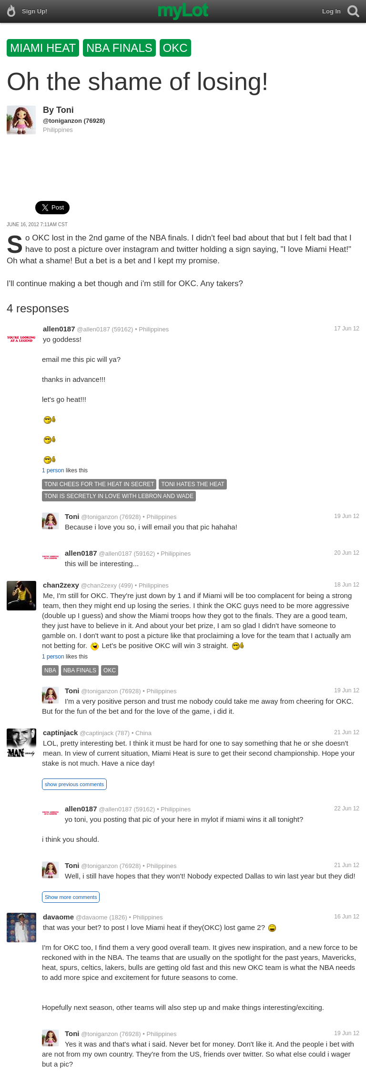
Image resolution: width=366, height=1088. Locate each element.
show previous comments (74, 784)
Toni (65, 110)
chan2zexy (61, 585)
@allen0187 (93, 329)
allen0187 (59, 329)
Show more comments (71, 897)
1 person (53, 470)
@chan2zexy (99, 585)
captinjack (60, 733)
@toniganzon (62, 120)
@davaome (92, 917)
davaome (58, 917)
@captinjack (96, 733)
